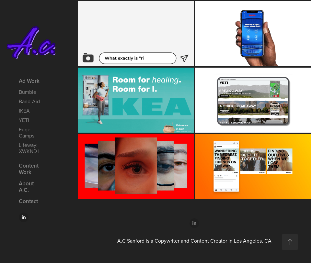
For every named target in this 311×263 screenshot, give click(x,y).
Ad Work (29, 81)
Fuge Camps (26, 132)
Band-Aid (29, 101)
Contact (28, 201)
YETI (24, 120)
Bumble (27, 91)
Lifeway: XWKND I (29, 148)
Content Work (29, 169)
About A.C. (26, 187)
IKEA (24, 110)
